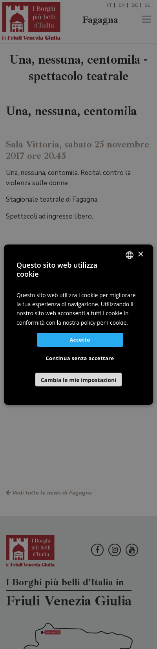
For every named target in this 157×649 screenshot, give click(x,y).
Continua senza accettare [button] (80, 358)
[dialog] (78, 324)
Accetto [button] (79, 339)
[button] (78, 379)
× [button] (140, 254)
